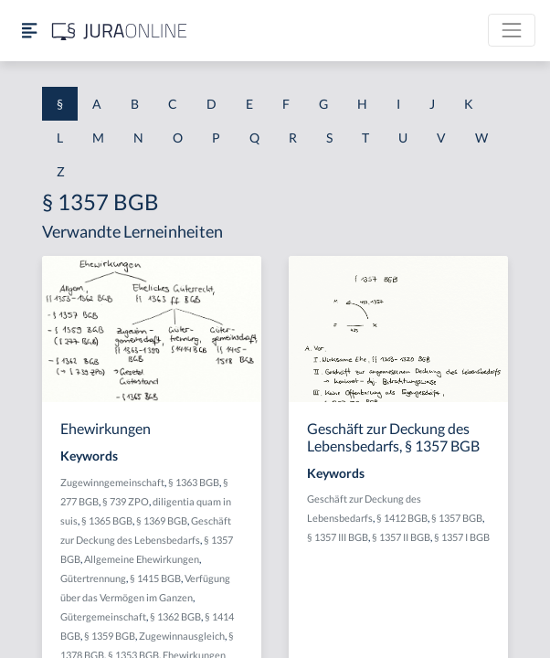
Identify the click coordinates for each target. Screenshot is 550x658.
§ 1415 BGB (155, 578)
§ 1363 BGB (193, 482)
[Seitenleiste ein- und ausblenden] (29, 30)
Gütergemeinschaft (103, 616)
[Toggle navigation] (511, 30)
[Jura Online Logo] (119, 30)
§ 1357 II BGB (401, 537)
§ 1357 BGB (456, 518)
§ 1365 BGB (106, 520)
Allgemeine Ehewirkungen (141, 559)
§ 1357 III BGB (337, 537)
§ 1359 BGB (109, 636)
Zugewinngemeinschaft (112, 482)
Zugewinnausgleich (182, 636)
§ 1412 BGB (402, 518)
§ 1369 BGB (161, 520)
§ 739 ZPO (125, 501)
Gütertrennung (93, 578)
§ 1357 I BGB (462, 537)
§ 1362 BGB (175, 616)
